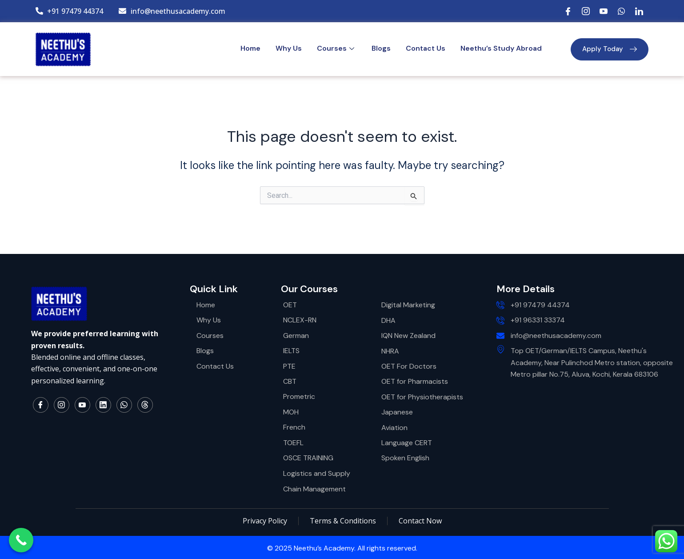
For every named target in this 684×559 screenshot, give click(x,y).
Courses (336, 48)
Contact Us (425, 48)
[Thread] (145, 405)
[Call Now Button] (21, 540)
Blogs (381, 48)
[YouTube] (603, 11)
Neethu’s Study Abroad (501, 48)
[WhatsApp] (621, 11)
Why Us (289, 48)
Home (250, 48)
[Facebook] (568, 11)
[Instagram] (585, 11)
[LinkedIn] (639, 11)
